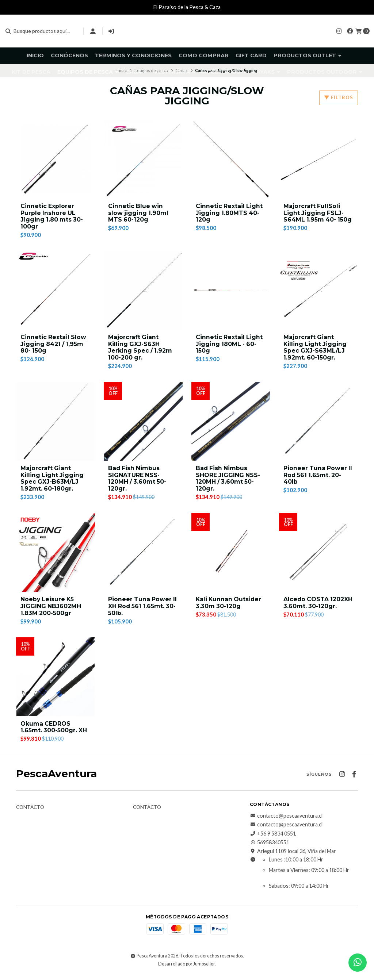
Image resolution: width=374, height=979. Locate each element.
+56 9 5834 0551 (273, 837)
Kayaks (266, 72)
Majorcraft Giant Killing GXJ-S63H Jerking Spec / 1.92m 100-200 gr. (140, 349)
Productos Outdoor (324, 72)
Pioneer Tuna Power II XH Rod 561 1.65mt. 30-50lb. (143, 609)
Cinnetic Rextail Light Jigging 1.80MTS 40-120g (229, 213)
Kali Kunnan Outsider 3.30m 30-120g (229, 606)
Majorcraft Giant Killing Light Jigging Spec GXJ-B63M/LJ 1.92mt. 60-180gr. (52, 481)
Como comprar (204, 55)
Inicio (35, 55)
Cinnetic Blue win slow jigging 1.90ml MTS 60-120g (138, 213)
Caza (136, 72)
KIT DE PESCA (31, 72)
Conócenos (69, 55)
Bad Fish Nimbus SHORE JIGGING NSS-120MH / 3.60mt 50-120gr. (228, 481)
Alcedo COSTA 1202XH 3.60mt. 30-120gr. (318, 606)
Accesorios (224, 72)
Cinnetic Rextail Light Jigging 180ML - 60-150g (229, 345)
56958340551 (269, 846)
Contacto (30, 811)
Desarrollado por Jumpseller (186, 967)
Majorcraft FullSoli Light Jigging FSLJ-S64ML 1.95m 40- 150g (318, 213)
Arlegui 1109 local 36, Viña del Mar (293, 855)
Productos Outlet (307, 55)
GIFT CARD (251, 55)
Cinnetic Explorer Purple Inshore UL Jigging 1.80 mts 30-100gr (52, 217)
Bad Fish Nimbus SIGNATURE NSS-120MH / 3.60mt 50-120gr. (138, 481)
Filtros (338, 97)
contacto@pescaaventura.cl (286, 819)
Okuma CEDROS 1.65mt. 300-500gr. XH (54, 731)
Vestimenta (175, 72)
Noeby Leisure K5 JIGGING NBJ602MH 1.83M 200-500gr (50, 609)
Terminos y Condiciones (133, 55)
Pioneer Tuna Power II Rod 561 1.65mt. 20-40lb (318, 477)
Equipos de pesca (87, 72)
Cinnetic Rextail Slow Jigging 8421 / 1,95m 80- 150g (53, 345)
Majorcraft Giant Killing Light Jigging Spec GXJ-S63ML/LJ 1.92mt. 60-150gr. (315, 349)
